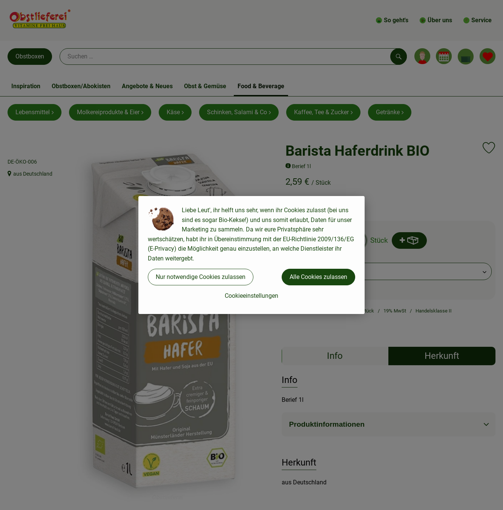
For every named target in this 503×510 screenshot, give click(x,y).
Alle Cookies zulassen (318, 276)
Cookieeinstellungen (251, 295)
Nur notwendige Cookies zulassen (200, 276)
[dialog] (251, 255)
